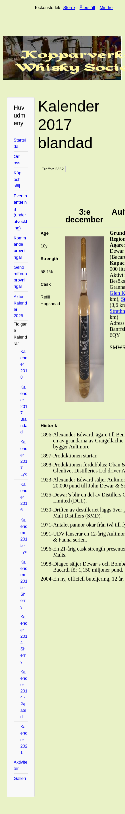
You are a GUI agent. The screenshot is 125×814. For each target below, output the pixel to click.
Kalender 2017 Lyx (23, 457)
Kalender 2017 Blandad (23, 409)
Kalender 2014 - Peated (23, 694)
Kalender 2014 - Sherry (23, 639)
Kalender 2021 (23, 739)
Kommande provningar (20, 247)
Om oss (17, 159)
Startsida (20, 143)
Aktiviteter (20, 765)
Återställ (87, 7)
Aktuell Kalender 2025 (20, 306)
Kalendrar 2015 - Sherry (23, 584)
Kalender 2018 (23, 364)
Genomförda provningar (20, 277)
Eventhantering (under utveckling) (20, 211)
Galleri (20, 778)
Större (69, 7)
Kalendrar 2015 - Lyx (23, 536)
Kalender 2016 (23, 497)
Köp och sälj (17, 179)
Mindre (106, 7)
